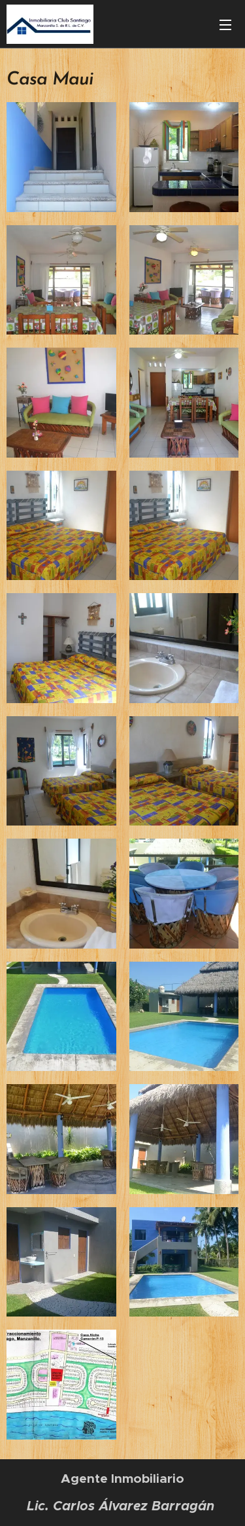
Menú (225, 25)
